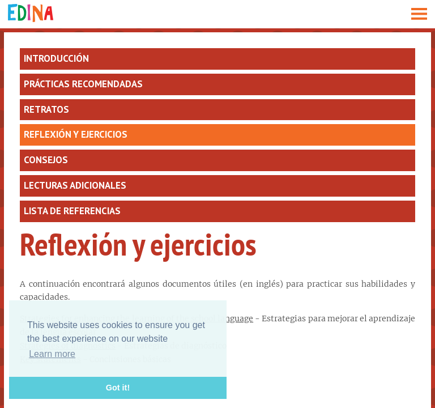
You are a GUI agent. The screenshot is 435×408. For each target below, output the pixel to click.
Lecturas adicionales (75, 185)
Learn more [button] (52, 354)
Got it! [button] (118, 387)
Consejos (46, 160)
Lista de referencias (72, 211)
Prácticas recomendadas (83, 84)
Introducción (56, 58)
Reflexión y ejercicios (75, 134)
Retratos (46, 109)
